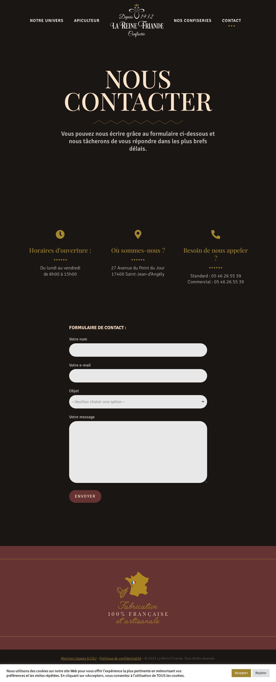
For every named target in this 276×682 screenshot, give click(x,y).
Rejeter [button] (260, 673)
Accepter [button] (241, 673)
